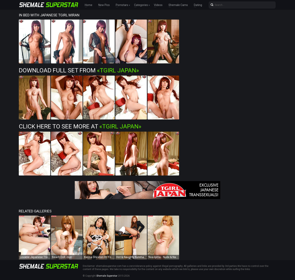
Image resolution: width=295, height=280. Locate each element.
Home (88, 5)
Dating (198, 5)
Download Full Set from (79, 70)
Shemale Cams (178, 5)
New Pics (104, 5)
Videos (158, 5)
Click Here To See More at (80, 126)
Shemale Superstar (106, 275)
